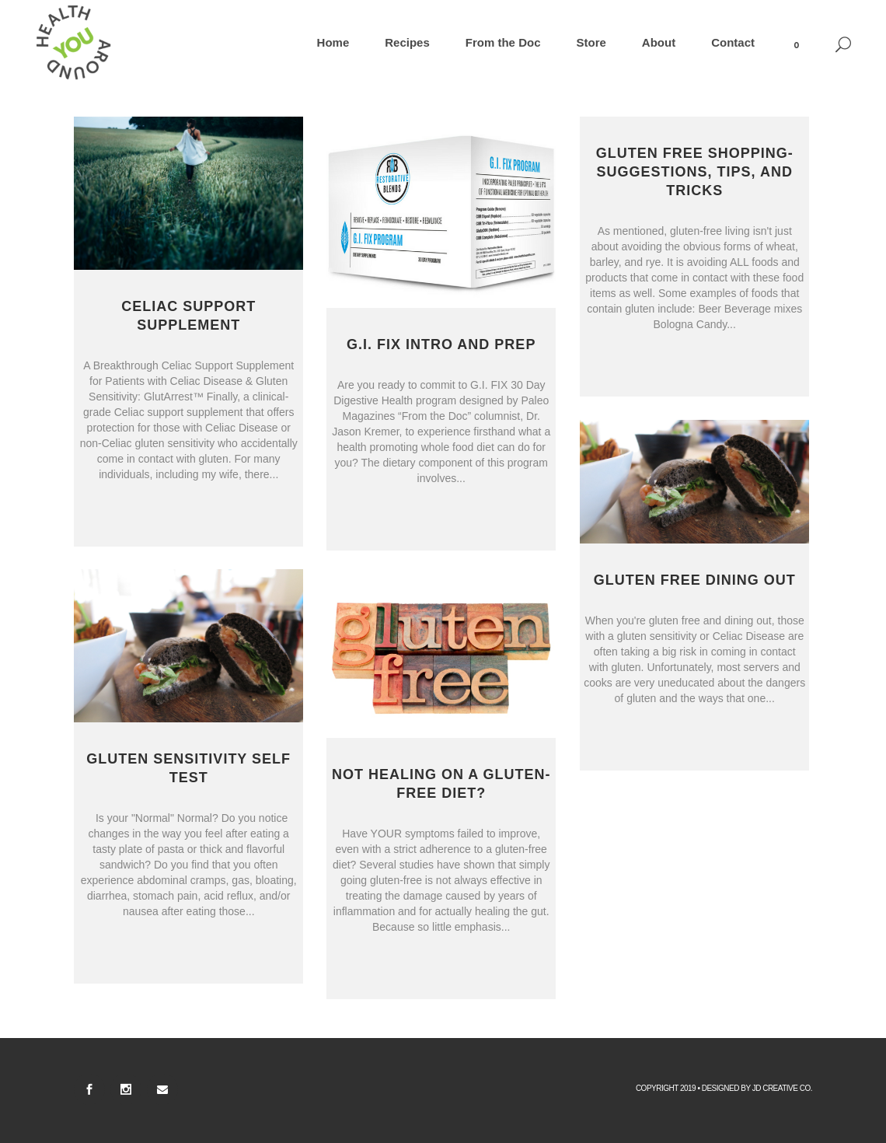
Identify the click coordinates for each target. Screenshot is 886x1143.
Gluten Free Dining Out (695, 580)
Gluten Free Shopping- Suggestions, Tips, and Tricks (695, 171)
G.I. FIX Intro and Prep (441, 344)
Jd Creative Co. (782, 1088)
